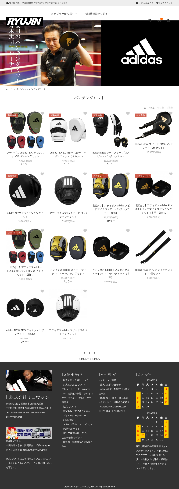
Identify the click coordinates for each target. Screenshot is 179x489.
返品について (70, 407)
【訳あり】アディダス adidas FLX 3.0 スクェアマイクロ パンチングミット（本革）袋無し (154, 209)
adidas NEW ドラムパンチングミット (25, 215)
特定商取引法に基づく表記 (76, 411)
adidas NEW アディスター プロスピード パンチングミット (111, 154)
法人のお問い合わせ (110, 385)
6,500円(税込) (110, 281)
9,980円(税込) (153, 278)
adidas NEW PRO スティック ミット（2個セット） (154, 271)
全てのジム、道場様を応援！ (115, 402)
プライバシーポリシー (74, 415)
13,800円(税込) (154, 152)
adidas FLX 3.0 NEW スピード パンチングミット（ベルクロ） (68, 154)
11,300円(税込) (111, 217)
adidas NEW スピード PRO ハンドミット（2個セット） (154, 146)
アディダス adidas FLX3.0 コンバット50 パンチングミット (25, 154)
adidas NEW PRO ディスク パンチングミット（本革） (25, 332)
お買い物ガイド (145, 3)
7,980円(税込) (25, 161)
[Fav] (150, 20)
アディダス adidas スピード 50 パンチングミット (68, 215)
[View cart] (159, 20)
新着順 (170, 107)
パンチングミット (37, 89)
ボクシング (21, 89)
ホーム (9, 89)
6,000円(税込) (153, 217)
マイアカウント (165, 3)
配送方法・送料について (75, 380)
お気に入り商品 (108, 380)
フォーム (31, 463)
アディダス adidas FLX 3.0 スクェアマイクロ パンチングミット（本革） (111, 273)
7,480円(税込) (25, 279)
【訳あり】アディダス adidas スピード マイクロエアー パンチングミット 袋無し (111, 209)
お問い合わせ (70, 420)
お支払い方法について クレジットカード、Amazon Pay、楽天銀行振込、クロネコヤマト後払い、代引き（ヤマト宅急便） (78, 394)
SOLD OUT (25, 338)
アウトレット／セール (65, 28)
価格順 (160, 107)
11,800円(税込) (111, 161)
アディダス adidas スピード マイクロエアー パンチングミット (68, 271)
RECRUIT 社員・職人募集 (114, 398)
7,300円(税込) (68, 161)
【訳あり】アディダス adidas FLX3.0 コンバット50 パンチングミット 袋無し (25, 271)
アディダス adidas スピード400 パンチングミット (68, 332)
